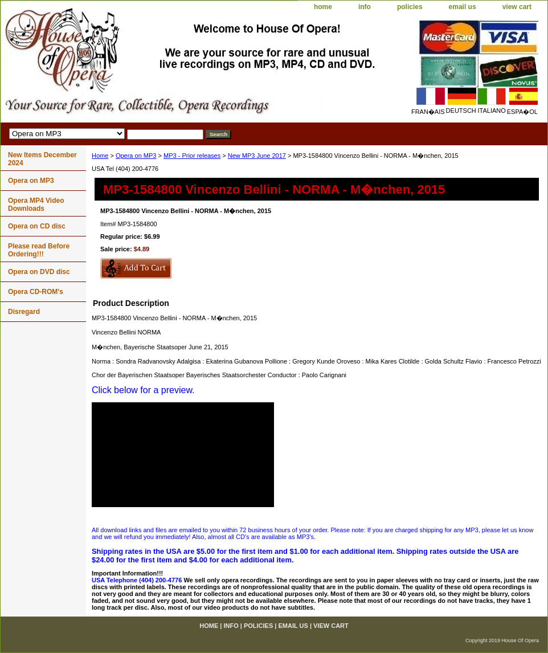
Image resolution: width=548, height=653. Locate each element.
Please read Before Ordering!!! (38, 250)
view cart (516, 7)
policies (410, 7)
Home (100, 155)
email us (462, 7)
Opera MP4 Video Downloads (36, 205)
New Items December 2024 (42, 159)
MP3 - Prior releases (191, 155)
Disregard (24, 312)
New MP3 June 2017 (257, 155)
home (323, 7)
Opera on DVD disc (39, 272)
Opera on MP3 (136, 155)
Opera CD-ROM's (35, 292)
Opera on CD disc (37, 226)
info (364, 7)
